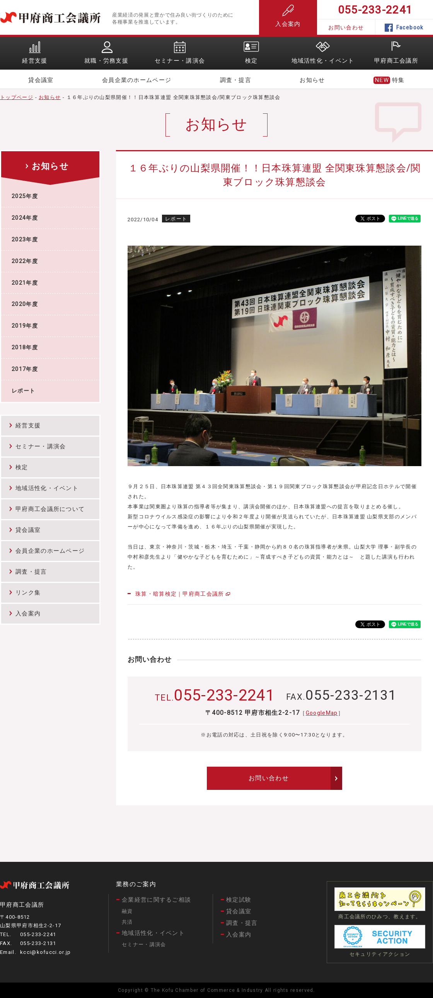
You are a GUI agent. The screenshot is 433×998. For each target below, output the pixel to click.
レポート (23, 391)
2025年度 (25, 196)
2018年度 (25, 347)
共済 (127, 922)
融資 (127, 911)
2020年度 (25, 304)
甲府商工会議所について (50, 509)
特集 (398, 80)
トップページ (16, 97)
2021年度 (25, 283)
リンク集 (28, 592)
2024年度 (25, 218)
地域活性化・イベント (46, 488)
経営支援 (28, 425)
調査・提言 (236, 80)
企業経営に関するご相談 (156, 899)
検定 (21, 467)
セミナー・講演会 (40, 446)
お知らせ (312, 80)
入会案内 (287, 16)
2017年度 (25, 369)
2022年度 (25, 261)
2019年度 (25, 326)
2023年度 (25, 240)
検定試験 (238, 899)
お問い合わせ (346, 28)
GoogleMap (322, 713)
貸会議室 (40, 80)
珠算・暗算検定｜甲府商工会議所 (179, 594)
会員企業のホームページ (136, 80)
